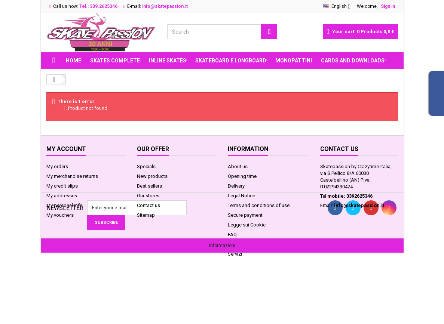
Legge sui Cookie (247, 225)
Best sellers (149, 186)
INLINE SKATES (167, 61)
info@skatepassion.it (359, 205)
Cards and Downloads (353, 61)
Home (73, 61)
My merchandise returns (72, 176)
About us (238, 166)
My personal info (64, 205)
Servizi (235, 254)
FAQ (232, 234)
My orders (57, 166)
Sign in (388, 6)
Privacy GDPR (242, 244)
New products (152, 176)
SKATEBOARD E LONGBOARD (230, 61)
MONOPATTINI (293, 61)
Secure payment (245, 215)
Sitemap (146, 215)
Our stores (148, 195)
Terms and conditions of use (259, 205)
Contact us (148, 205)
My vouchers (60, 215)
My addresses (61, 195)
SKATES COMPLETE (115, 61)
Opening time (242, 176)
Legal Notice (241, 195)
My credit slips (62, 186)
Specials (146, 166)
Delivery (236, 186)
